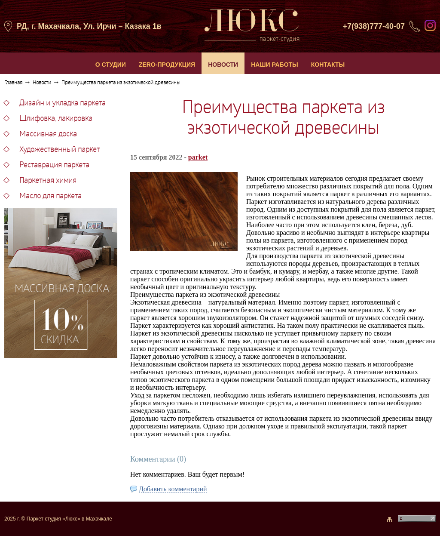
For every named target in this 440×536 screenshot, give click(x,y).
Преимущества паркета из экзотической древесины (120, 83)
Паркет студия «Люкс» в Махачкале (69, 519)
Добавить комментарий (173, 489)
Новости (42, 83)
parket (198, 157)
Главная (13, 83)
